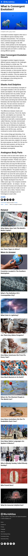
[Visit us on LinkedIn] (14, 544)
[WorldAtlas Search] (26, 2)
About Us (3, 531)
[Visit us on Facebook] (5, 544)
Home (2, 522)
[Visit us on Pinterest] (11, 544)
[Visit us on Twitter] (8, 544)
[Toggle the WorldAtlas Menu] (1, 2)
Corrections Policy (5, 536)
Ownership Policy (5, 538)
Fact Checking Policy (5, 534)
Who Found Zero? (7, 485)
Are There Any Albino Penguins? (12, 335)
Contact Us (3, 524)
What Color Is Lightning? (10, 315)
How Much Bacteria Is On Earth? (12, 377)
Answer (15, 202)
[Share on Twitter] (7, 200)
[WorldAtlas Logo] (9, 2)
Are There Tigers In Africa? (10, 249)
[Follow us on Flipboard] (2, 544)
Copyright (3, 529)
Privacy (2, 526)
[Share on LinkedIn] (13, 200)
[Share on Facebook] (5, 200)
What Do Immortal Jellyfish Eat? (12, 505)
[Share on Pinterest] (10, 200)
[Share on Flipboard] (2, 200)
